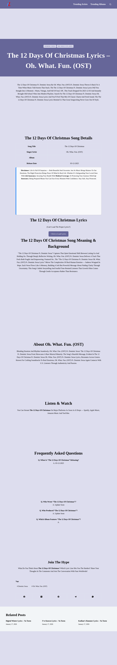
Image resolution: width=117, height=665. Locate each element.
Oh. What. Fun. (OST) (65, 46)
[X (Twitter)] (41, 597)
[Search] (110, 4)
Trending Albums (98, 4)
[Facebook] (24, 597)
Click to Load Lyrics (58, 234)
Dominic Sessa (49, 46)
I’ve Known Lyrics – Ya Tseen (53, 621)
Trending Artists (80, 4)
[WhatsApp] (92, 597)
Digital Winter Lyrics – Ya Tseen (18, 621)
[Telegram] (75, 597)
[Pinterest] (58, 597)
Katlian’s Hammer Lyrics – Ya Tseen (92, 621)
